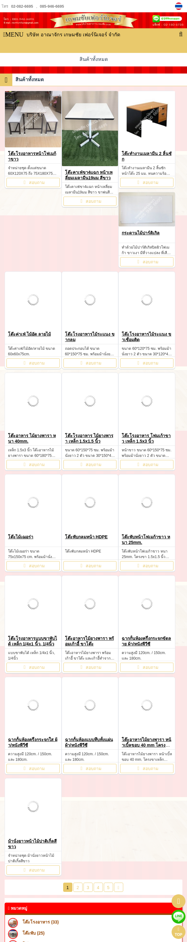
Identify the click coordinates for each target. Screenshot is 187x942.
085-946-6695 (52, 6)
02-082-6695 (22, 6)
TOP (178, 932)
